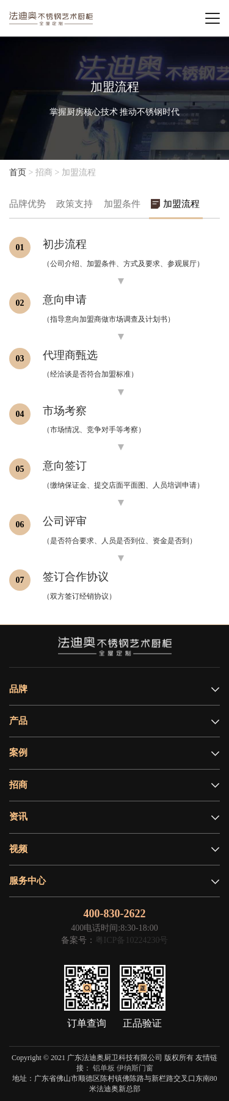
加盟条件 (122, 204)
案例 (18, 752)
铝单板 (104, 1068)
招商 (18, 785)
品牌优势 (27, 204)
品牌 (18, 689)
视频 (18, 849)
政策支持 (74, 204)
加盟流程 (181, 204)
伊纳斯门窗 (135, 1068)
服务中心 (27, 881)
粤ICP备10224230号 (132, 940)
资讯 (18, 816)
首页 (17, 172)
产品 (18, 721)
